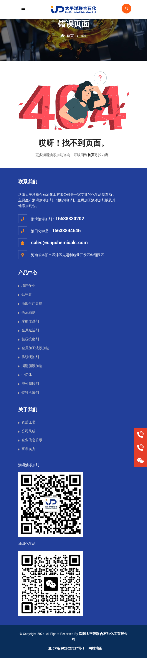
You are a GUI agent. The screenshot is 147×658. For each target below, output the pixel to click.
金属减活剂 (30, 330)
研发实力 (28, 449)
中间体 (26, 375)
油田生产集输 (31, 303)
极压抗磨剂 (30, 339)
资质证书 (28, 422)
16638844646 (66, 230)
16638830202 (69, 218)
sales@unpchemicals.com (59, 242)
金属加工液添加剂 (35, 348)
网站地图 (95, 648)
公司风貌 (28, 431)
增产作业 (28, 286)
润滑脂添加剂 (31, 366)
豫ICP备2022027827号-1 (66, 648)
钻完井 (26, 294)
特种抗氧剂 (30, 393)
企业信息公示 (31, 440)
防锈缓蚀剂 (30, 357)
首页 (67, 36)
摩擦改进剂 (30, 321)
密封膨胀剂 (30, 384)
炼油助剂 (28, 312)
